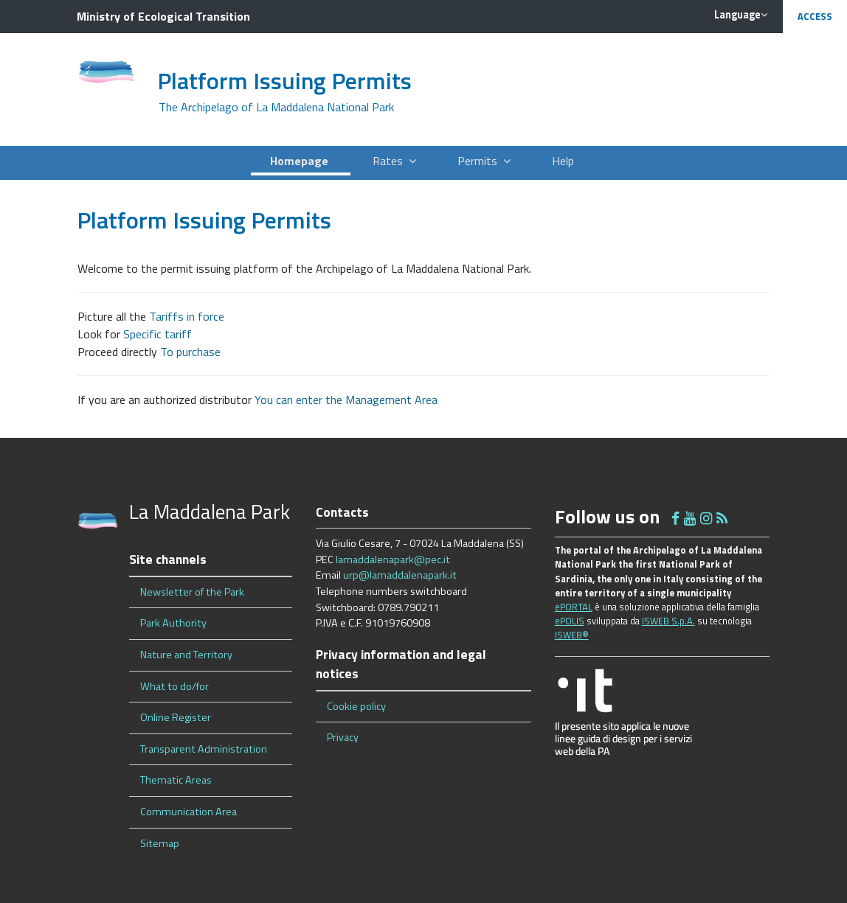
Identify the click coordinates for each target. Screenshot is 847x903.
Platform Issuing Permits (284, 80)
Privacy (343, 737)
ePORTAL (573, 606)
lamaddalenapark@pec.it (393, 559)
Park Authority (173, 623)
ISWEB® (572, 634)
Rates (394, 161)
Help (564, 161)
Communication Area (188, 811)
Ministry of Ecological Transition (163, 16)
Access (815, 16)
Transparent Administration (203, 749)
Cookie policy (356, 706)
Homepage (300, 161)
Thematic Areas (176, 780)
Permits (484, 161)
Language (740, 15)
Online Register (175, 717)
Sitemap (159, 843)
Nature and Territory (186, 654)
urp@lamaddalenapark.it (400, 575)
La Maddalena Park (209, 511)
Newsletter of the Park (192, 592)
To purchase (190, 351)
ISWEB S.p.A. (668, 620)
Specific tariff (157, 334)
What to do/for (174, 686)
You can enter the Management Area (346, 399)
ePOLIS (569, 620)
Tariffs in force (186, 316)
